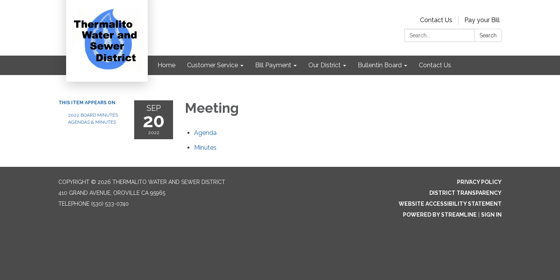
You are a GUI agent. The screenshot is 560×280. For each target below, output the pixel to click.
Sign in (491, 215)
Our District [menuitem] (324, 65)
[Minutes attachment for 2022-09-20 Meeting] (205, 147)
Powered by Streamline (440, 215)
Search (488, 35)
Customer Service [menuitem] (212, 65)
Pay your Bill (482, 20)
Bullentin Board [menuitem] (380, 65)
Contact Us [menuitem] (435, 65)
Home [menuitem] (166, 65)
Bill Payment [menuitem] (273, 65)
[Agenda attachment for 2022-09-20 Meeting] (205, 132)
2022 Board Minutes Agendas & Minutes (93, 118)
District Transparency (465, 193)
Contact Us (436, 20)
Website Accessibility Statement (450, 204)
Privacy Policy (479, 182)
